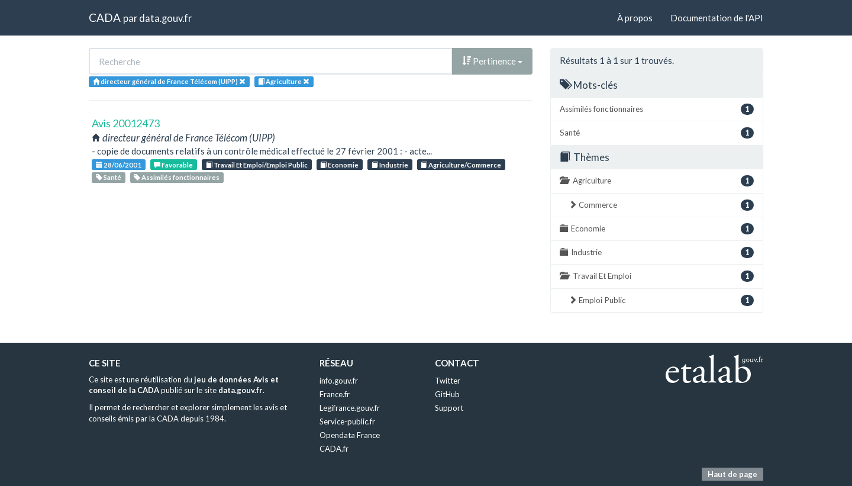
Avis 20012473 (126, 123)
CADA (105, 17)
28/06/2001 (118, 165)
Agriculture (657, 180)
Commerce (661, 205)
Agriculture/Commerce (461, 165)
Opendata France (350, 435)
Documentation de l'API (716, 17)
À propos (635, 17)
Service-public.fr (347, 421)
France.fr (335, 394)
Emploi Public (661, 300)
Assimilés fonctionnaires (177, 177)
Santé (108, 177)
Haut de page (732, 474)
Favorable (173, 165)
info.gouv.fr (339, 380)
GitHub (447, 394)
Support (449, 408)
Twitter (447, 380)
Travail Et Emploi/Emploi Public (257, 165)
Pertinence (492, 61)
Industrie (390, 165)
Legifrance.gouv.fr (350, 408)
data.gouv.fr (165, 18)
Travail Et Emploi (657, 276)
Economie (339, 165)
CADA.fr (334, 448)
